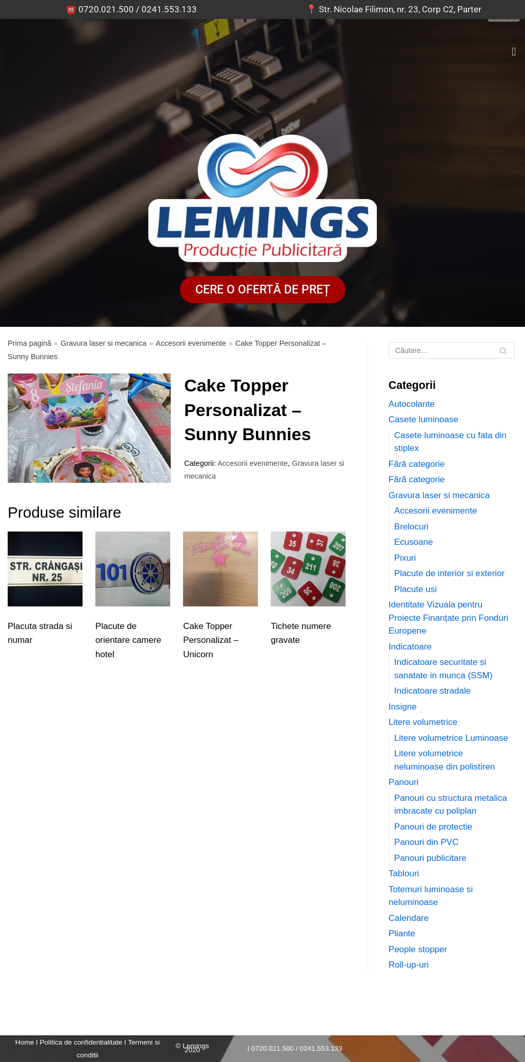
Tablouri (404, 873)
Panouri (404, 782)
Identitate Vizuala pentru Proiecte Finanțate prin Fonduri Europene (448, 618)
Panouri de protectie (433, 827)
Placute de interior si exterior (449, 573)
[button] (514, 51)
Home (24, 1042)
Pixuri (405, 558)
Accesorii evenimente (191, 343)
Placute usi (415, 589)
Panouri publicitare (430, 858)
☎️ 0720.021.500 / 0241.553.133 (131, 9)
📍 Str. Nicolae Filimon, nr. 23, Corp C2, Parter (393, 9)
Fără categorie (417, 464)
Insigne (403, 707)
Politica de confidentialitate (80, 1042)
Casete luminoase (423, 419)
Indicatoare (410, 647)
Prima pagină (29, 343)
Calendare (409, 918)
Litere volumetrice (423, 722)
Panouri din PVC (426, 842)
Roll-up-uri (409, 965)
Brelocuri (411, 527)
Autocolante (412, 404)
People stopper (418, 949)
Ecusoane (413, 542)
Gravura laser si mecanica (103, 343)
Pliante (402, 933)
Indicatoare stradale (432, 691)
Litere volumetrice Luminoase (451, 738)
